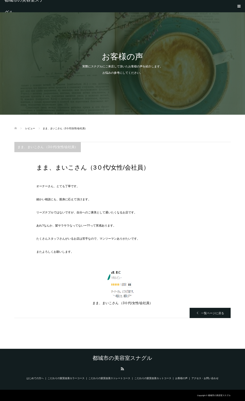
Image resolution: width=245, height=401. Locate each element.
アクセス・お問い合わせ (205, 378)
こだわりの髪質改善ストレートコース (109, 378)
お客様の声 (181, 378)
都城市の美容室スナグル (24, 6)
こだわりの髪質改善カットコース (152, 378)
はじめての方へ (35, 378)
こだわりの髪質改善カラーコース (66, 378)
